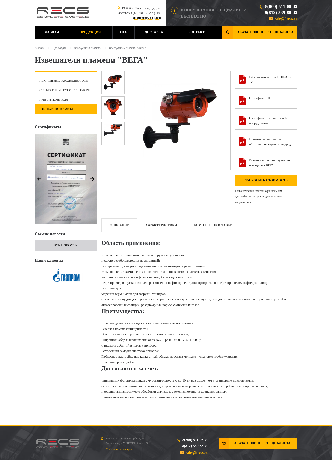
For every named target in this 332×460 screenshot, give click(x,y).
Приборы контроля (53, 99)
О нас (123, 32)
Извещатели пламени (87, 48)
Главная (51, 32)
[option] (66, 179)
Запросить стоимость (266, 180)
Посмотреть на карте (147, 17)
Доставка (154, 32)
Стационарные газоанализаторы (64, 90)
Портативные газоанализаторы (63, 80)
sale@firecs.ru (286, 19)
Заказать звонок (264, 32)
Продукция (90, 32)
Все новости (66, 245)
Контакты (198, 32)
